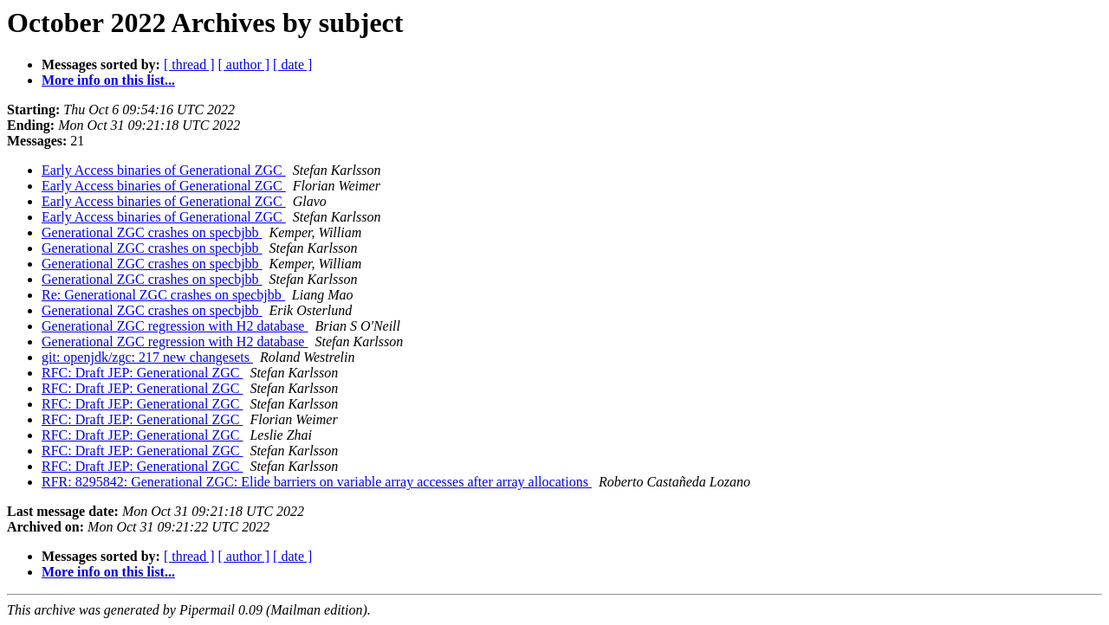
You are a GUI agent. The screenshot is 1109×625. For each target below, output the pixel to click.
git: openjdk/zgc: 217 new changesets (147, 357)
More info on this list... (108, 80)
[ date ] (292, 64)
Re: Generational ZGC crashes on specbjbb (163, 294)
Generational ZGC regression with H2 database (175, 326)
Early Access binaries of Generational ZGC (164, 170)
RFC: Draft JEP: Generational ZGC (142, 372)
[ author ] (244, 64)
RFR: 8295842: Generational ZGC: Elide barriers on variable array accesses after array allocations (317, 481)
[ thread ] (189, 64)
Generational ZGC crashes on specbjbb (152, 232)
